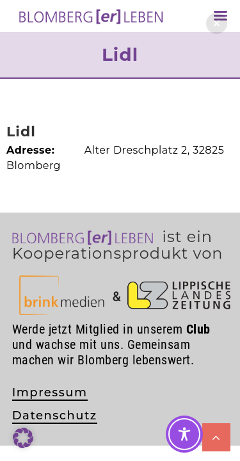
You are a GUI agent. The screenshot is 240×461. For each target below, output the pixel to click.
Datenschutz (54, 415)
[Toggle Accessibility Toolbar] (184, 434)
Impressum (50, 392)
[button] (216, 23)
